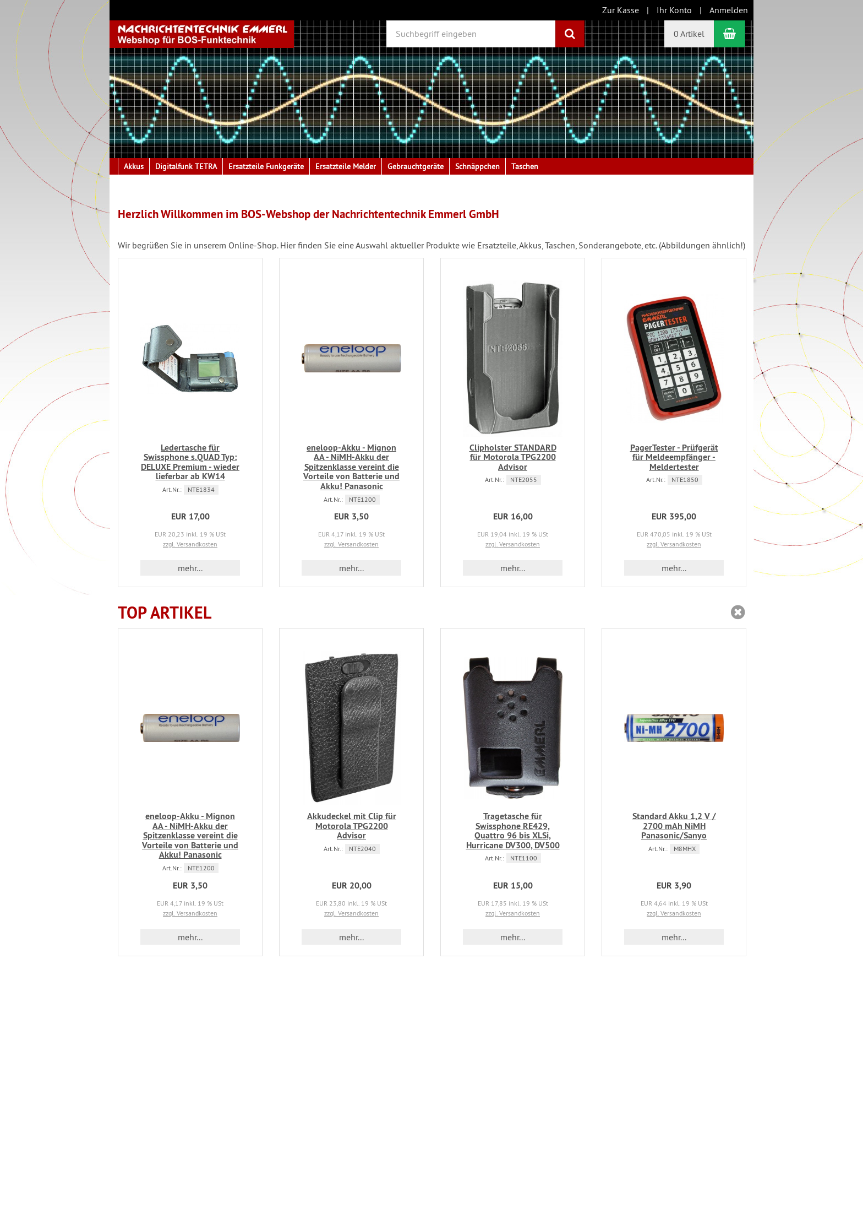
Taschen (524, 166)
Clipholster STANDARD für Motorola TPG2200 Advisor (512, 457)
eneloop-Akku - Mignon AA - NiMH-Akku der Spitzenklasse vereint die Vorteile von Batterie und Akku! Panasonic (351, 467)
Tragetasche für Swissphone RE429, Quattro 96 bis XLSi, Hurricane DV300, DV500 (513, 830)
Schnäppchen (477, 166)
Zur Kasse (620, 9)
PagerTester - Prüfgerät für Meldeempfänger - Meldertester (674, 457)
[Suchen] (570, 33)
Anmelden (728, 9)
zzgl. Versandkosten (190, 544)
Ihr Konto (674, 9)
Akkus (134, 166)
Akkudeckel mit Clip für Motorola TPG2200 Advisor (351, 825)
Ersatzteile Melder (345, 166)
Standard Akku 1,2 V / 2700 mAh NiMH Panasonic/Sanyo (674, 825)
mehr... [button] (190, 567)
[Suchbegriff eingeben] (471, 33)
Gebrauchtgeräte (415, 166)
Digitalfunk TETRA (186, 166)
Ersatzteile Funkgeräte (266, 166)
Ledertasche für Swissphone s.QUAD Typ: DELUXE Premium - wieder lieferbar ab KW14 (190, 462)
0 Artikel (689, 33)
